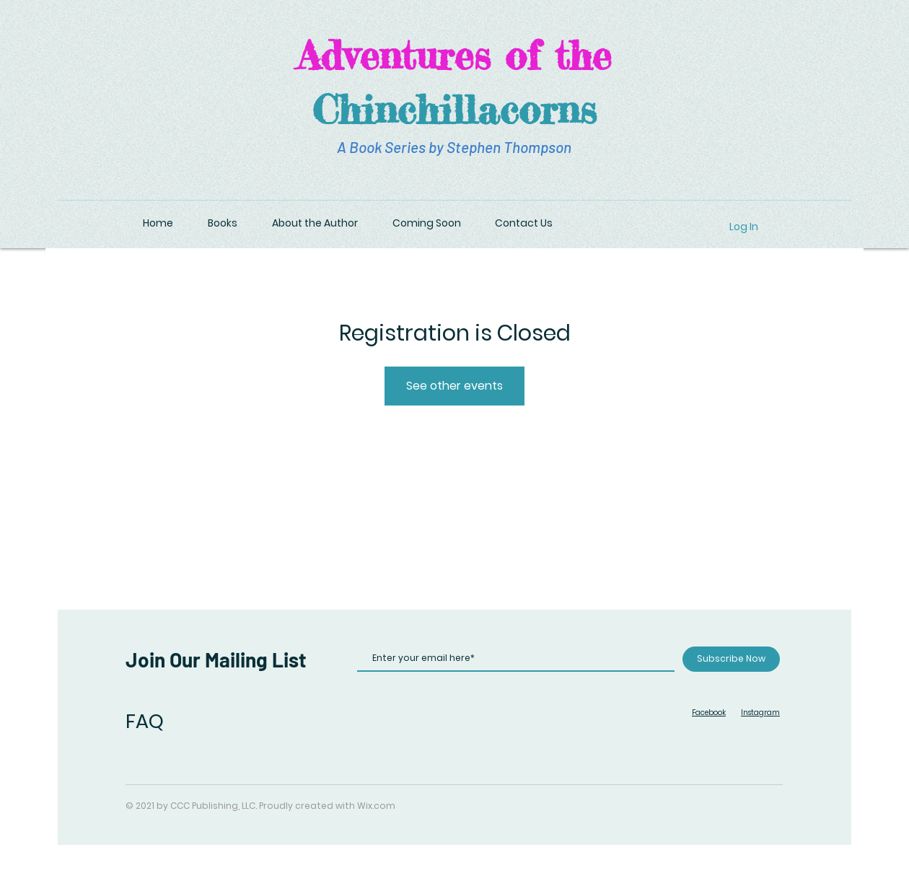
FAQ (145, 721)
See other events (454, 385)
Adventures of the (454, 55)
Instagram (760, 712)
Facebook (709, 712)
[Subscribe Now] (731, 659)
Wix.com (376, 805)
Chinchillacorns (454, 109)
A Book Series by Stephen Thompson (454, 147)
